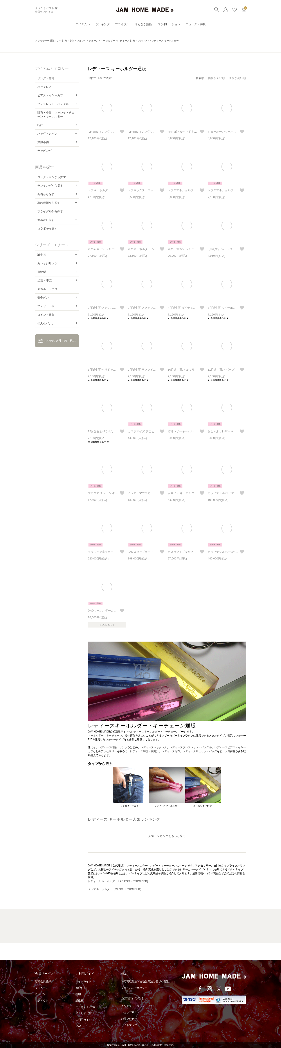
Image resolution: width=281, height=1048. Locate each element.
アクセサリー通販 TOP (47, 40)
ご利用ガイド (83, 1019)
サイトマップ (129, 1025)
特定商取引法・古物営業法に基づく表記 (145, 981)
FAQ (78, 1025)
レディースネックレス (153, 747)
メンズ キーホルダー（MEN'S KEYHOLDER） (115, 889)
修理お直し (82, 987)
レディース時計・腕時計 (144, 751)
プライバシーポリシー (134, 987)
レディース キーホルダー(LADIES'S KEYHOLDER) (118, 881)
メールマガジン (85, 1013)
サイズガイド (83, 981)
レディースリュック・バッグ (200, 751)
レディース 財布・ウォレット (133, 40)
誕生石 (79, 1000)
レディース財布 (171, 751)
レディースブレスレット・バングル (190, 747)
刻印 (78, 994)
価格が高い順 (237, 78)
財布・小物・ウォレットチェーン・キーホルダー (88, 40)
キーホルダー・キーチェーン (105, 735)
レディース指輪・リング (112, 747)
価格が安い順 (216, 78)
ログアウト (41, 1000)
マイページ (41, 987)
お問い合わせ (129, 1018)
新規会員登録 (43, 981)
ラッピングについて (87, 1006)
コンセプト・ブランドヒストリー (141, 1006)
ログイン (40, 994)
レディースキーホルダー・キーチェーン (154, 731)
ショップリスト (130, 1012)
